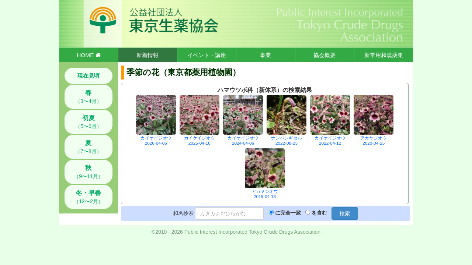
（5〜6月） (88, 121)
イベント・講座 (206, 55)
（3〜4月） (88, 96)
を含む (319, 213)
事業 (265, 55)
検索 (345, 213)
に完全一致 (288, 213)
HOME (88, 55)
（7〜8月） (88, 146)
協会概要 (324, 55)
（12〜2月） (88, 197)
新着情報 (147, 55)
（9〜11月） (88, 172)
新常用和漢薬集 (383, 55)
